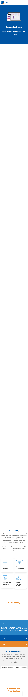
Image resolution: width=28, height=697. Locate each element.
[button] (27, 2)
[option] (14, 24)
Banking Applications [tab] (8, 667)
